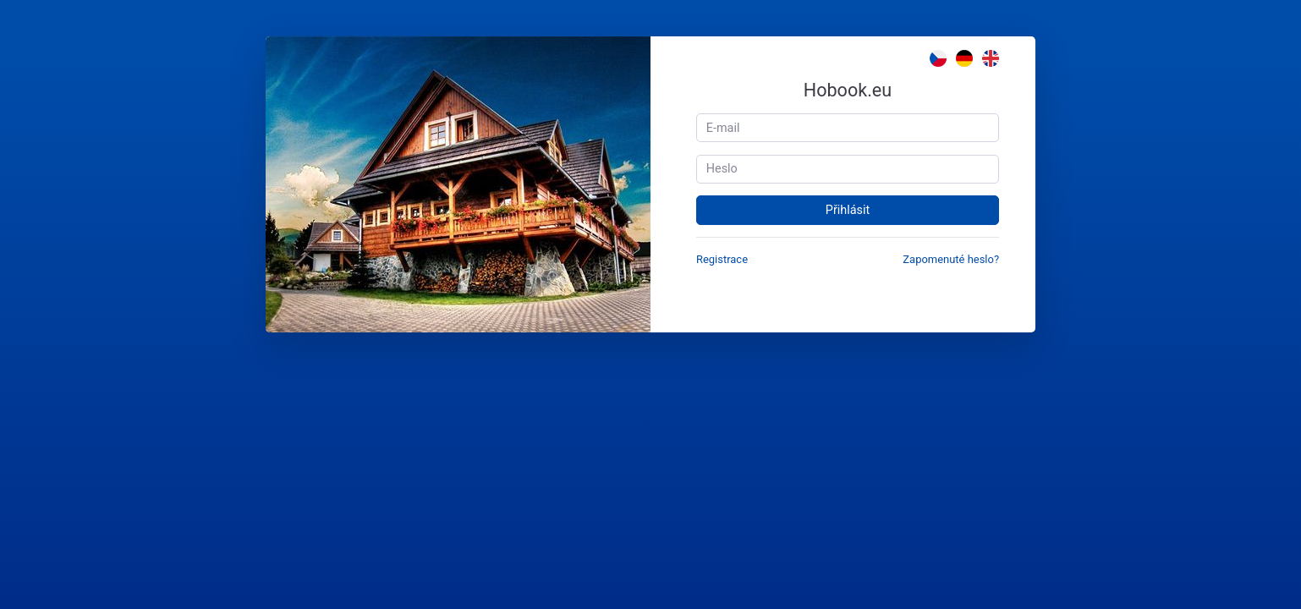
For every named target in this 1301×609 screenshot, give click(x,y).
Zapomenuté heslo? (951, 259)
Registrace (722, 259)
